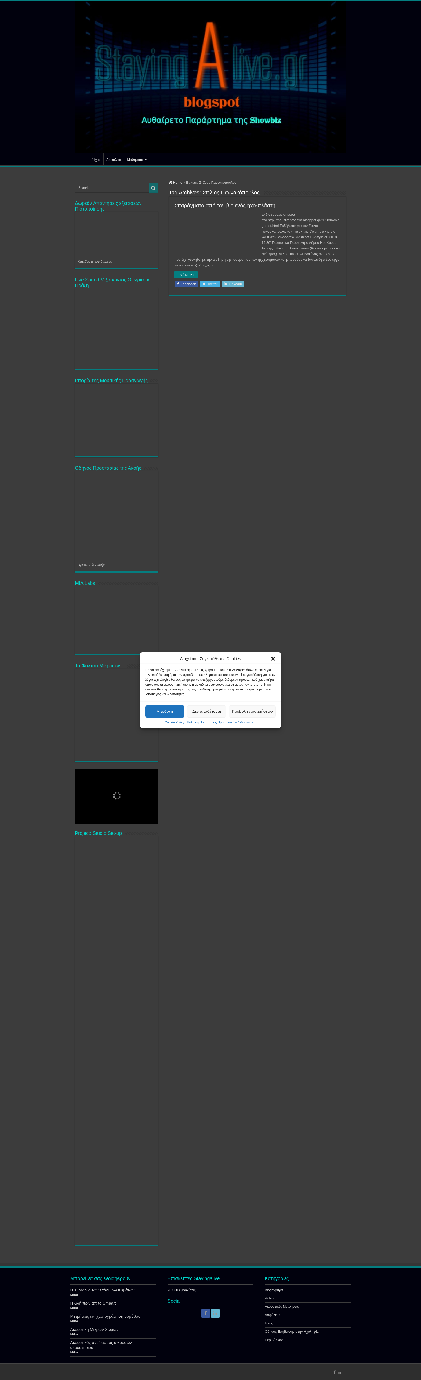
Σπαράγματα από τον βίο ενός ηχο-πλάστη (224, 205)
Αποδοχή (165, 711)
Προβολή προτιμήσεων (252, 711)
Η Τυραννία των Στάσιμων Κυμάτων (102, 1290)
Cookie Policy (174, 722)
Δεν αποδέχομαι (206, 711)
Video (269, 1298)
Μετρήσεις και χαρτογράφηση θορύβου (105, 1316)
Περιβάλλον (274, 1340)
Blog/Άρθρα (274, 1290)
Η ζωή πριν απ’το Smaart (93, 1303)
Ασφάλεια (113, 160)
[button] (273, 658)
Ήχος (96, 160)
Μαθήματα (135, 160)
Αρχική (82, 159)
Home (175, 182)
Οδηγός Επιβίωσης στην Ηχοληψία (292, 1332)
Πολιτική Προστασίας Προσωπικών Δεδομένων (220, 722)
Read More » (185, 275)
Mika (74, 1295)
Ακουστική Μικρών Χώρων (94, 1329)
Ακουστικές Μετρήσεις (282, 1307)
